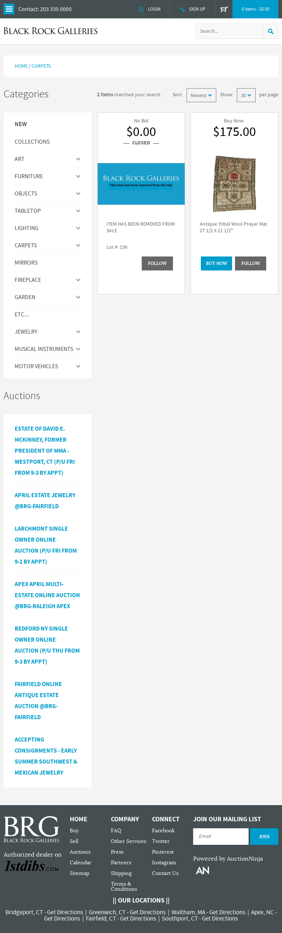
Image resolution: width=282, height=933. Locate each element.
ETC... (22, 314)
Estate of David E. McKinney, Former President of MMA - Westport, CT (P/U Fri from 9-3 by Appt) (45, 451)
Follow (157, 263)
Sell (74, 841)
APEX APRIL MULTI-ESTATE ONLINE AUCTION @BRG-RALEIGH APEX (47, 595)
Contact (27, 9)
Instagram (164, 863)
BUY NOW (216, 263)
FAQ (116, 831)
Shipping (121, 873)
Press (117, 852)
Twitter (161, 841)
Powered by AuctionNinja (228, 858)
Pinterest (163, 852)
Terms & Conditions (124, 886)
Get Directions (65, 912)
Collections (32, 142)
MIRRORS (26, 263)
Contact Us (165, 873)
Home (21, 66)
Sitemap (79, 873)
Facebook (163, 831)
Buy (74, 831)
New (21, 125)
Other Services (128, 841)
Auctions (80, 852)
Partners (121, 863)
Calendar (80, 863)
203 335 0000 (56, 9)
